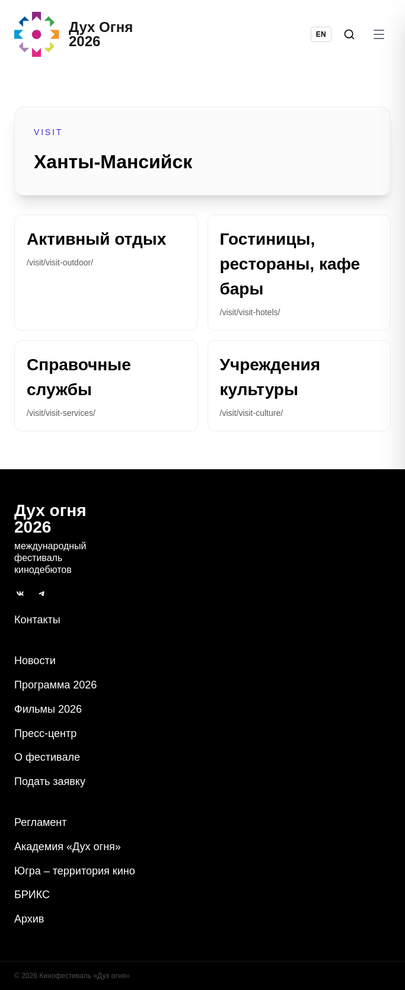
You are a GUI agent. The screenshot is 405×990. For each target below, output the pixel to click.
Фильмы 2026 (48, 709)
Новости (35, 661)
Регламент (40, 822)
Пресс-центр (45, 733)
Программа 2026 (55, 685)
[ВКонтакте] (20, 594)
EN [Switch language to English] (321, 34)
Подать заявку (49, 781)
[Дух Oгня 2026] (73, 34)
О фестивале (47, 757)
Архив (29, 919)
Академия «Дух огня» (67, 847)
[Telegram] (41, 594)
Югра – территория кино (74, 871)
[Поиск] (349, 34)
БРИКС (32, 895)
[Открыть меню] (379, 34)
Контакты (37, 620)
